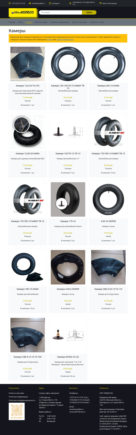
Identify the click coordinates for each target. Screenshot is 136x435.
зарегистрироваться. (65, 39)
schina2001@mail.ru (77, 412)
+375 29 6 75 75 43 (18, 3)
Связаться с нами (97, 22)
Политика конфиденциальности (22, 400)
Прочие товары (41, 22)
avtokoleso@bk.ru (38, 3)
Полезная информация (59, 22)
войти (49, 39)
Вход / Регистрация (110, 3)
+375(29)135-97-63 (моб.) (79, 402)
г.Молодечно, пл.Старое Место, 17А (83, 3)
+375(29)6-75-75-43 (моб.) (79, 400)
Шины (20, 22)
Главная (12, 22)
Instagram (56, 3)
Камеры (29, 22)
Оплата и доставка (79, 22)
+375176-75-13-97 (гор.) (78, 397)
